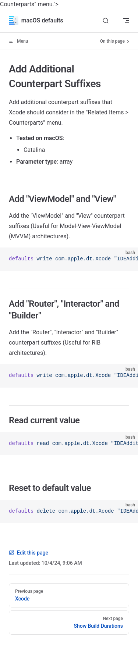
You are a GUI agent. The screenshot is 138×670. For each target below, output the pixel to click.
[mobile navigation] (126, 20)
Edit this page (28, 553)
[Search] (105, 21)
